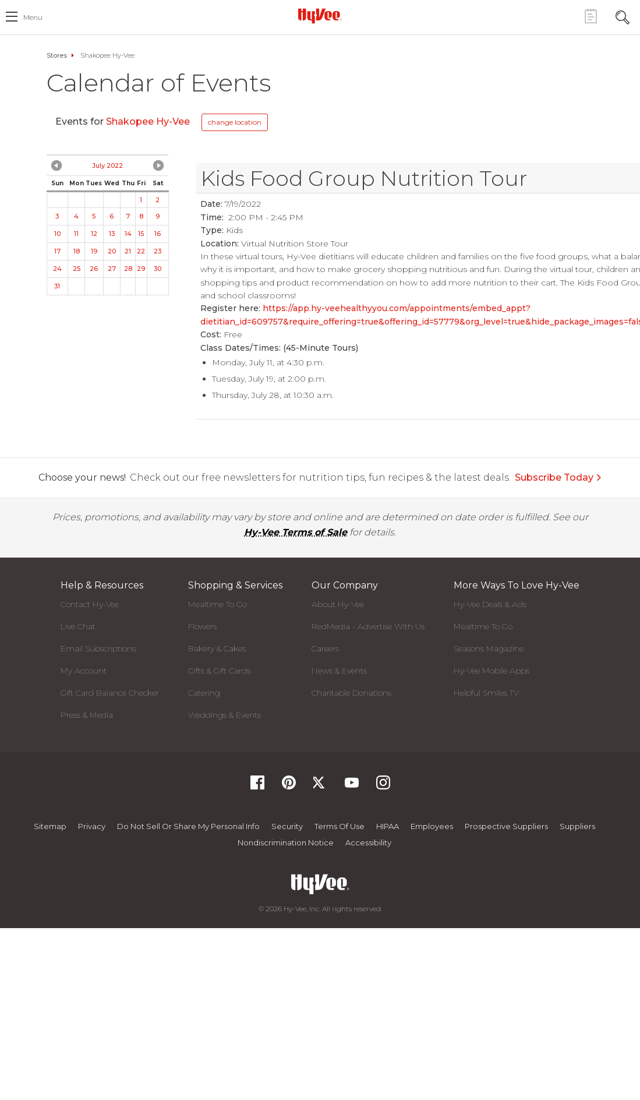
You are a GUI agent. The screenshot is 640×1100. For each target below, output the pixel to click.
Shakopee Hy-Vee (149, 121)
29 (141, 269)
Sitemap (50, 826)
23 (157, 251)
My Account (84, 670)
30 (157, 269)
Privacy (91, 826)
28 (128, 269)
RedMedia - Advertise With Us (368, 626)
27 (112, 269)
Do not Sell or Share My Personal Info (188, 826)
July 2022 (107, 165)
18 (76, 251)
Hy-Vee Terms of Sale (295, 532)
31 (57, 286)
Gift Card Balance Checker (110, 693)
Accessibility (368, 842)
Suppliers (577, 826)
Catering (204, 693)
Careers (325, 648)
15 (141, 234)
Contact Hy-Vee (90, 604)
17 (57, 251)
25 (76, 269)
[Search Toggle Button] (622, 16)
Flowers (202, 626)
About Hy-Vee (338, 604)
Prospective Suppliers (506, 826)
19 (94, 251)
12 (94, 234)
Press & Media (87, 715)
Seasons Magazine (489, 648)
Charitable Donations (351, 693)
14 (128, 234)
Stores (57, 55)
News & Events (339, 670)
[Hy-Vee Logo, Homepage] (320, 15)
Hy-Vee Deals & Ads (490, 604)
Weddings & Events (224, 715)
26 (94, 269)
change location (234, 122)
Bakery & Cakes (217, 648)
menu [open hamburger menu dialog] (33, 17)
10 (57, 234)
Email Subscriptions (98, 648)
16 (157, 234)
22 (141, 251)
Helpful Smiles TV (486, 693)
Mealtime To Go (217, 604)
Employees (432, 826)
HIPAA (387, 826)
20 (112, 251)
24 (57, 269)
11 (76, 234)
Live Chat (78, 626)
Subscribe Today (558, 477)
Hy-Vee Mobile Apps (491, 670)
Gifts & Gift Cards (219, 670)
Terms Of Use (339, 826)
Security (287, 826)
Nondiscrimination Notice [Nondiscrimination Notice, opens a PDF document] (286, 842)
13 (112, 234)
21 (128, 251)
